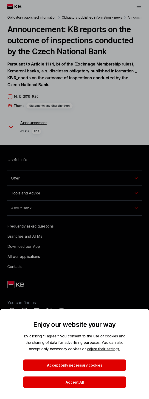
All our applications (23, 256)
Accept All (74, 382)
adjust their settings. (103, 349)
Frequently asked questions (30, 226)
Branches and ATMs (24, 236)
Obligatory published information (31, 17)
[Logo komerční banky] (18, 6)
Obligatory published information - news (92, 17)
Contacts (14, 266)
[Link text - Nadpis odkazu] (16, 284)
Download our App (23, 246)
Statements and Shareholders (49, 105)
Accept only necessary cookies (74, 365)
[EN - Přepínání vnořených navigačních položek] (74, 178)
